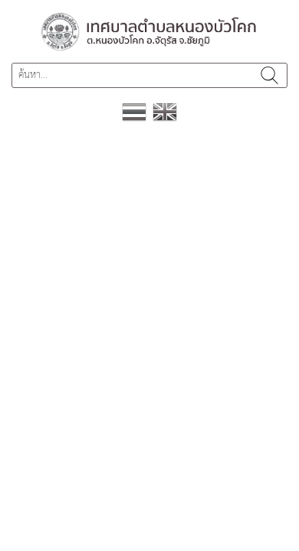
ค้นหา (269, 75)
